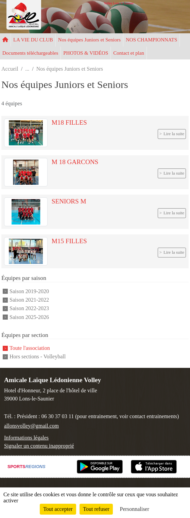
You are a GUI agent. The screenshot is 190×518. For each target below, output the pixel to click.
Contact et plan (128, 53)
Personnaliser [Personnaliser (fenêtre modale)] (134, 509)
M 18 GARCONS (75, 161)
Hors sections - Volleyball (38, 357)
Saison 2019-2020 (29, 291)
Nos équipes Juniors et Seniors (89, 39)
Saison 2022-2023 (29, 308)
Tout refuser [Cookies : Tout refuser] (96, 509)
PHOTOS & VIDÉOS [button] (85, 53)
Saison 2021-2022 (29, 300)
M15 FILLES (69, 241)
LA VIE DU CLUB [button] (33, 39)
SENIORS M (69, 201)
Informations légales (26, 438)
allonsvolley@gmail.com (31, 426)
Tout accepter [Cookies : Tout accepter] (57, 509)
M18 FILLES (69, 122)
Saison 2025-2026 (29, 317)
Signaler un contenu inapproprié (39, 446)
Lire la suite (173, 133)
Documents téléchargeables (30, 53)
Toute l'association (30, 348)
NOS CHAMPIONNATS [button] (151, 39)
